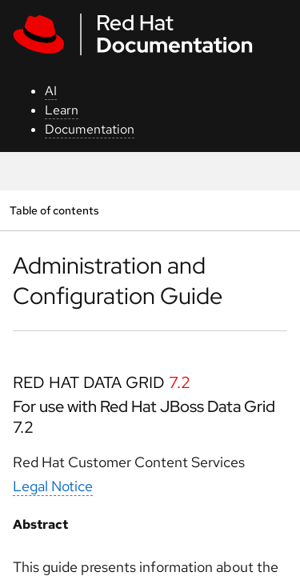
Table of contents (54, 210)
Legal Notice (53, 486)
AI (51, 90)
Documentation (89, 129)
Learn (61, 110)
